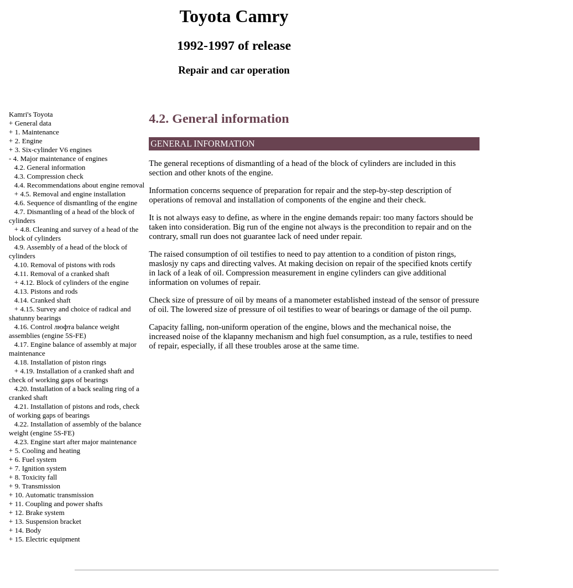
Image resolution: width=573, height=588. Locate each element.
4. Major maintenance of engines (60, 158)
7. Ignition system (41, 468)
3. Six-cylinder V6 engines (53, 149)
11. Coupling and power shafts (59, 503)
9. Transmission (37, 486)
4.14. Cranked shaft (42, 300)
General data (33, 123)
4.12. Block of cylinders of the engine (74, 282)
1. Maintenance (37, 132)
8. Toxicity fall (36, 477)
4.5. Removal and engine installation (73, 194)
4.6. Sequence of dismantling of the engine (75, 203)
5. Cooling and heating (47, 450)
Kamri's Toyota (31, 114)
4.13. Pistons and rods (45, 291)
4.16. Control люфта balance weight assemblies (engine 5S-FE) (64, 331)
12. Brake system (40, 512)
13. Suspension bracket (48, 521)
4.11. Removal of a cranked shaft (62, 273)
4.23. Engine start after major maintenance (75, 442)
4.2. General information (50, 167)
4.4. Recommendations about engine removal (79, 185)
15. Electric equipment (47, 539)
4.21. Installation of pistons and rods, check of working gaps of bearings (74, 410)
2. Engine (29, 141)
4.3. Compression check (49, 176)
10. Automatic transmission (54, 495)
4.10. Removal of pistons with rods (64, 265)
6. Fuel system (35, 459)
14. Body (28, 530)
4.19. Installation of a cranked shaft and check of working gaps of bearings (71, 375)
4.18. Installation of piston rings (60, 362)
